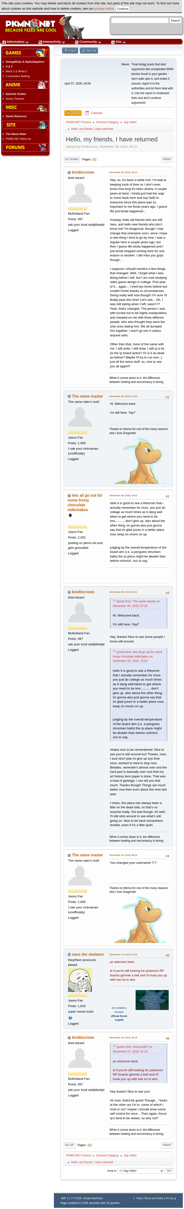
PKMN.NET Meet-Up (18, 138)
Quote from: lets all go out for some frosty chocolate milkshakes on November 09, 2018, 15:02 (137, 656)
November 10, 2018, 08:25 (123, 855)
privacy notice (104, 8)
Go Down (71, 159)
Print (167, 159)
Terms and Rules (153, 1198)
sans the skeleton (88, 954)
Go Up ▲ (171, 1198)
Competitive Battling (18, 76)
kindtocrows (83, 172)
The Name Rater (16, 134)
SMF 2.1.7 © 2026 (71, 1198)
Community (88, 41)
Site (118, 41)
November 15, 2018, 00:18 (123, 1037)
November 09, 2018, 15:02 (123, 495)
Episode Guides (16, 93)
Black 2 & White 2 (16, 71)
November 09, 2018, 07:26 (123, 396)
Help (139, 1198)
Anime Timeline (15, 98)
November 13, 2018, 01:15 (123, 954)
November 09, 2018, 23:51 (123, 592)
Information (15, 41)
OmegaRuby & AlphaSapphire (25, 61)
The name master (87, 396)
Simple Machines (93, 1198)
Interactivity (52, 41)
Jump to (111, 1170)
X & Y (9, 66)
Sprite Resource (16, 116)
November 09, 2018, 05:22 (123, 172)
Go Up (69, 1145)
